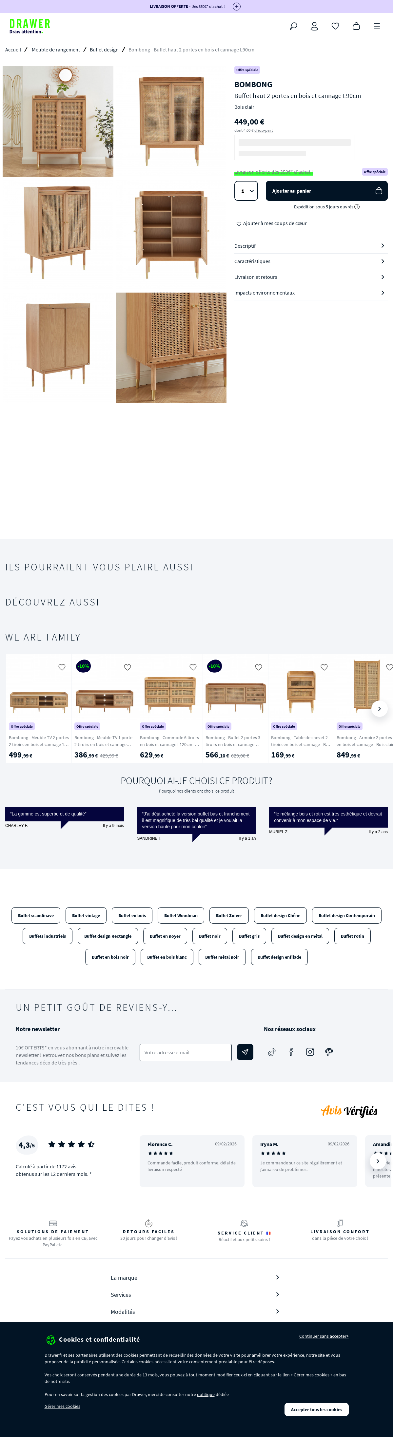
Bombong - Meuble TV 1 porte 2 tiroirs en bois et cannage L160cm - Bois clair (103, 744)
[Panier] (356, 25)
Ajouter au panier (328, 191)
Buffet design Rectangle (107, 936)
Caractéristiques (252, 261)
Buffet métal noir (222, 957)
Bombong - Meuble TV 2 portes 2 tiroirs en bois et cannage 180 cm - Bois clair (39, 744)
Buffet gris (249, 936)
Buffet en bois (132, 915)
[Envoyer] (245, 1052)
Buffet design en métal (300, 936)
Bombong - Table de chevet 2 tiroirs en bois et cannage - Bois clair (301, 744)
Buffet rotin (352, 936)
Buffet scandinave (36, 915)
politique (206, 1394)
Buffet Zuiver (229, 915)
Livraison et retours (255, 277)
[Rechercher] (293, 26)
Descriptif (245, 245)
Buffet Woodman (181, 915)
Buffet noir (210, 936)
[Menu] (377, 25)
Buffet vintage (86, 915)
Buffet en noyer (165, 936)
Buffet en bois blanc (167, 957)
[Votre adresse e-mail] (185, 1052)
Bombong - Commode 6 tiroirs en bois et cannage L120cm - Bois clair (169, 744)
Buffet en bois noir (110, 957)
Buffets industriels (47, 936)
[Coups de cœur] (335, 25)
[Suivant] (379, 708)
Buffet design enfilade (279, 957)
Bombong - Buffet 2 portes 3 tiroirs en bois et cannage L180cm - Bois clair (233, 744)
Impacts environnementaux (264, 292)
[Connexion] (314, 26)
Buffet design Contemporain (347, 915)
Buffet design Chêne (280, 915)
